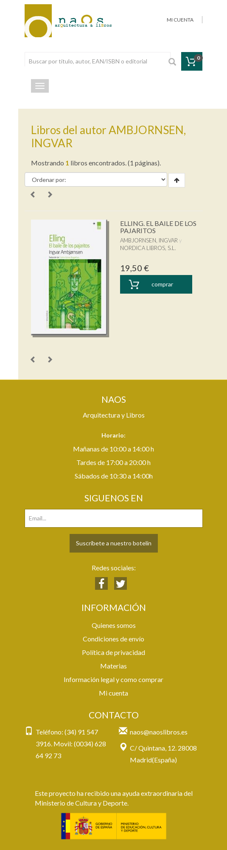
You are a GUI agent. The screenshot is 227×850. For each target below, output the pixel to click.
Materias (113, 666)
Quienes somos (114, 625)
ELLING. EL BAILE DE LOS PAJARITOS (158, 227)
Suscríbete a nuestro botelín (113, 543)
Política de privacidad (113, 652)
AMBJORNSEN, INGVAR (149, 240)
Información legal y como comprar (113, 679)
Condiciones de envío (113, 639)
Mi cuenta (113, 693)
